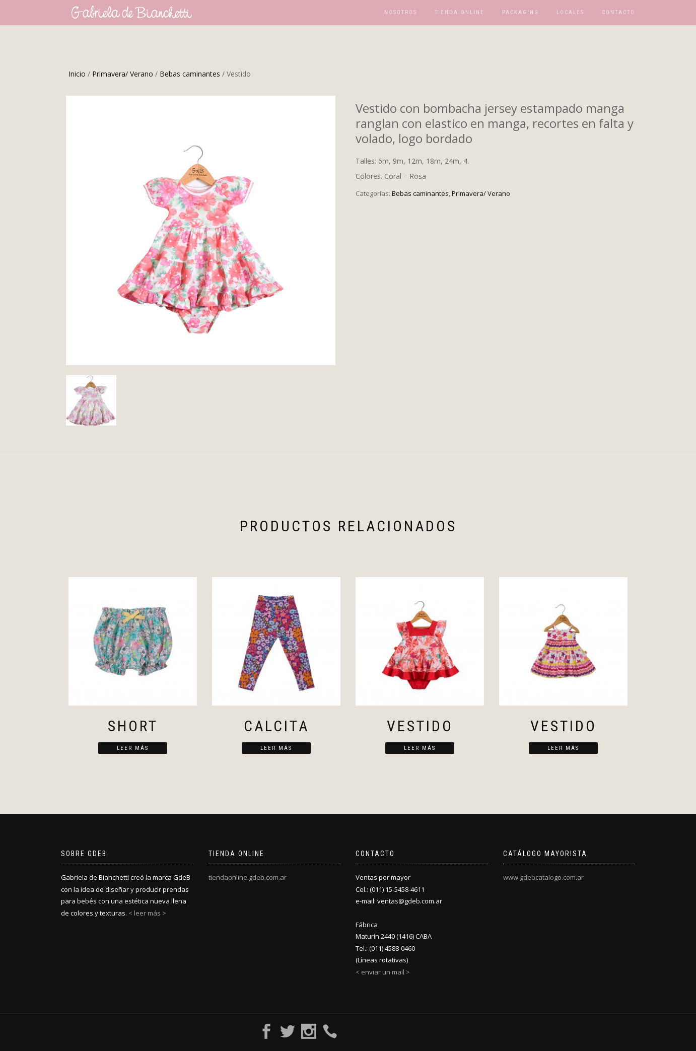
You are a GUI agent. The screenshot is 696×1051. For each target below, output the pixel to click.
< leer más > (147, 913)
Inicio (77, 74)
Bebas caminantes (190, 74)
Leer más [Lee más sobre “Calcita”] (276, 748)
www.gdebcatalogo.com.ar (543, 877)
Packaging (520, 12)
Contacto (618, 12)
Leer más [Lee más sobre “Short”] (133, 748)
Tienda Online (459, 12)
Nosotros (400, 12)
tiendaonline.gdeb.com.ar (247, 877)
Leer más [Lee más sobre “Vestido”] (420, 748)
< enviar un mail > (383, 971)
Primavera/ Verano (122, 74)
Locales (570, 12)
